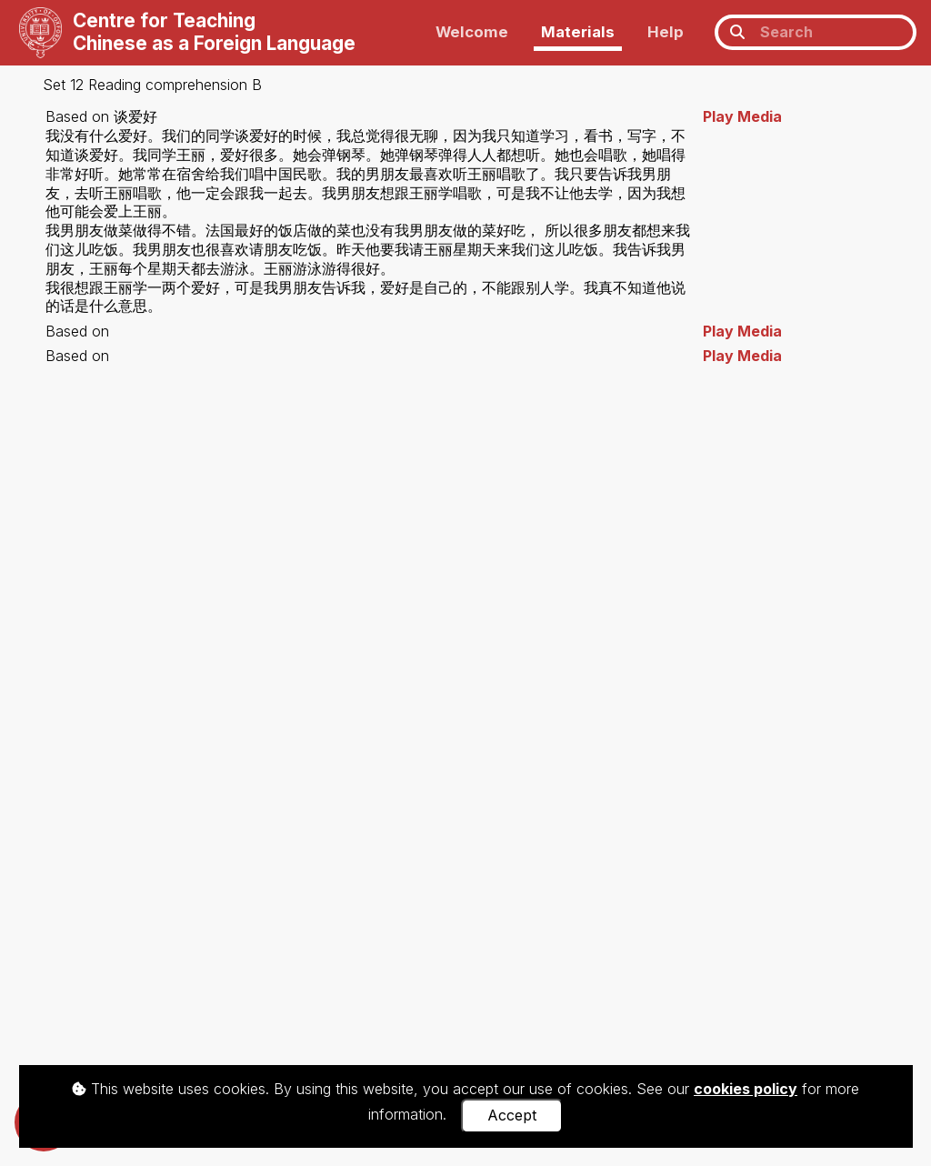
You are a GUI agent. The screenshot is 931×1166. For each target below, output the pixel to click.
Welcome (471, 32)
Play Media (742, 116)
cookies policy (745, 1089)
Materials (578, 32)
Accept (511, 1115)
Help (665, 32)
